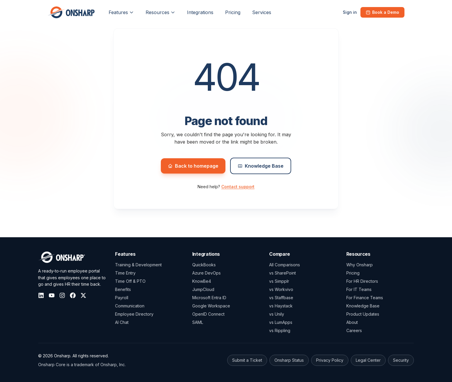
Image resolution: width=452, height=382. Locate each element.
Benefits (123, 289)
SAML (197, 322)
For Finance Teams (364, 297)
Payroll (121, 297)
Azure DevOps (206, 272)
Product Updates (362, 314)
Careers (354, 330)
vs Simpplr (279, 281)
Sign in (350, 12)
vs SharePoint (282, 272)
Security (401, 360)
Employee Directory (134, 314)
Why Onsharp (359, 264)
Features (121, 12)
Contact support (237, 186)
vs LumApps (280, 322)
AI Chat (122, 322)
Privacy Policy (329, 360)
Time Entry (125, 272)
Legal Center (368, 360)
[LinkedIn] (41, 295)
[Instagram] (62, 295)
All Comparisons (284, 264)
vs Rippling (279, 330)
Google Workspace (211, 305)
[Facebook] (73, 295)
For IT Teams (359, 289)
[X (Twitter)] (83, 295)
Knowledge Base (261, 166)
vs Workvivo (281, 289)
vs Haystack (281, 305)
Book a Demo (382, 12)
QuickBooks (204, 264)
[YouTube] (52, 295)
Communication (129, 305)
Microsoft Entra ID (209, 297)
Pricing (353, 272)
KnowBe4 (201, 281)
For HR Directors (362, 281)
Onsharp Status (289, 360)
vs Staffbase (281, 297)
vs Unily (276, 314)
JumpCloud (203, 289)
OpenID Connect (208, 314)
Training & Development (138, 264)
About (352, 322)
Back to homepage (193, 166)
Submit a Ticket (247, 360)
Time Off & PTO (130, 281)
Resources (160, 12)
